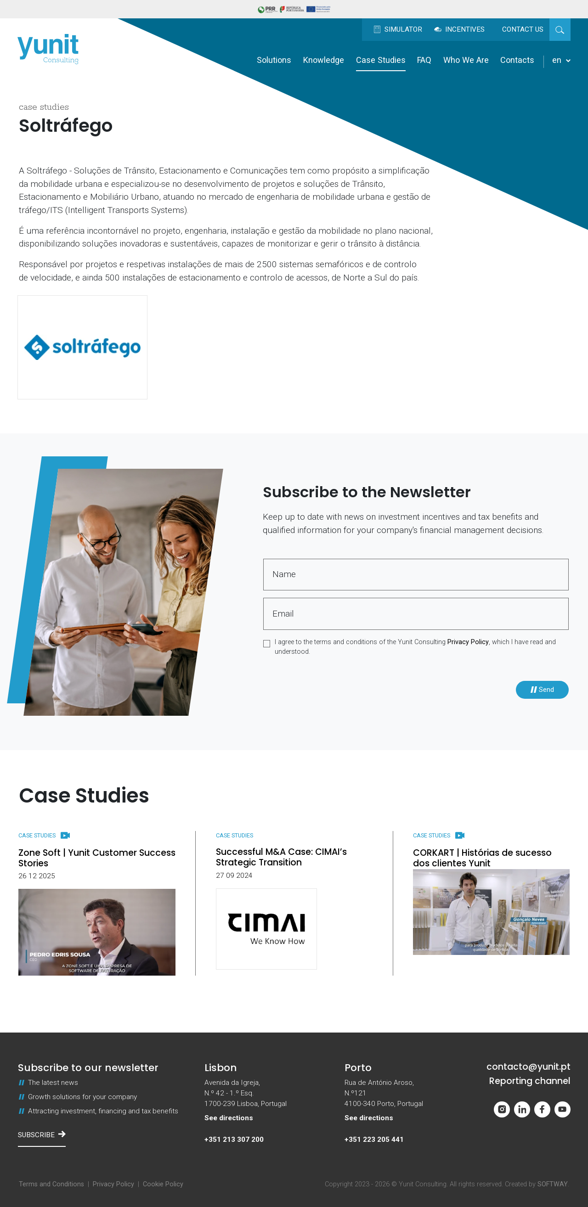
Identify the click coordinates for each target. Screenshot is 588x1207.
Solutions (274, 60)
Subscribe (42, 1134)
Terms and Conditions (51, 1184)
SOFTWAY (552, 1184)
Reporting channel (530, 1081)
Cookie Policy (163, 1184)
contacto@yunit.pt (528, 1067)
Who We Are (466, 60)
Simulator (397, 29)
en (561, 60)
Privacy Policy (468, 642)
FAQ (424, 60)
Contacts (517, 60)
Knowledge (323, 60)
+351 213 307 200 (234, 1139)
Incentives (459, 29)
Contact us (522, 29)
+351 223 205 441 (374, 1139)
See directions (228, 1118)
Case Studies (381, 60)
